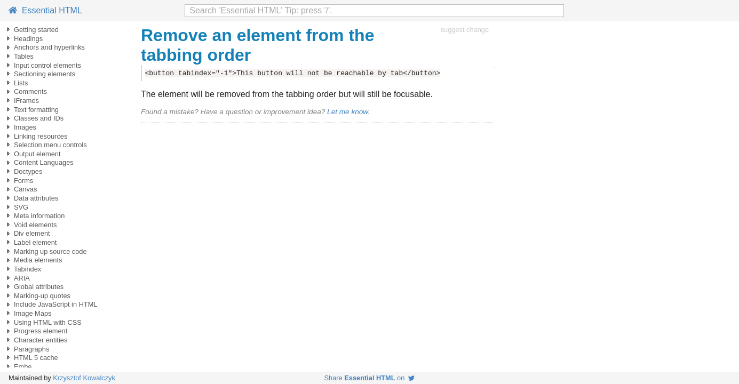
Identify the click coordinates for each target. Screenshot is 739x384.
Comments (30, 91)
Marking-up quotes (42, 296)
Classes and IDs (38, 118)
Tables (24, 56)
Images (25, 127)
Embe (22, 367)
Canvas (25, 189)
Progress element (40, 331)
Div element (32, 233)
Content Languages (44, 162)
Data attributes (36, 198)
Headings (28, 39)
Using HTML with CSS (48, 322)
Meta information (39, 216)
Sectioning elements (44, 74)
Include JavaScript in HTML (55, 304)
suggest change (465, 30)
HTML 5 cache (36, 358)
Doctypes (28, 171)
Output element (37, 154)
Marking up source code (50, 251)
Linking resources (40, 136)
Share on (369, 378)
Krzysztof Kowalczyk (84, 378)
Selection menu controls (50, 145)
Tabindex (27, 269)
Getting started (36, 30)
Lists (21, 83)
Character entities (40, 340)
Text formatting (36, 110)
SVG (21, 207)
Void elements (35, 225)
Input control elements (47, 65)
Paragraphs (31, 349)
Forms (23, 181)
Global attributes (38, 287)
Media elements (38, 260)
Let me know (347, 112)
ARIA (22, 278)
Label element (35, 242)
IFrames (26, 101)
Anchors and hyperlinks (49, 47)
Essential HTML (45, 10)
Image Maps (32, 313)
